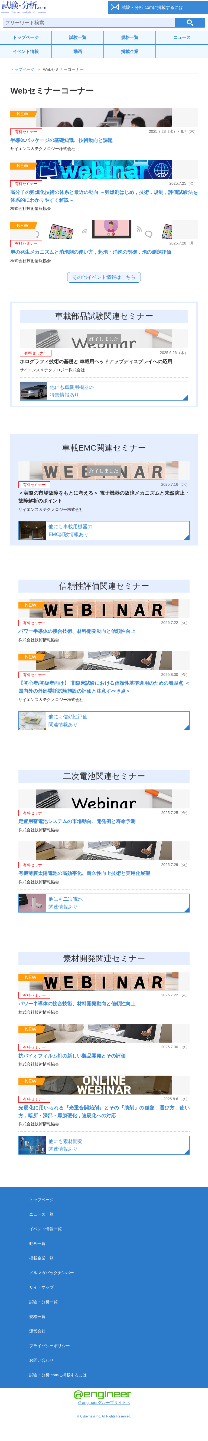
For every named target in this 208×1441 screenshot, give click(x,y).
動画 (77, 51)
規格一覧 (129, 37)
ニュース (182, 37)
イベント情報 (26, 51)
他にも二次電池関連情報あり (65, 903)
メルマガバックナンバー (51, 1272)
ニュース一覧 (41, 1214)
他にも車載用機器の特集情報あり (72, 391)
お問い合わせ (41, 1360)
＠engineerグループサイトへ (102, 1397)
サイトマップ (41, 1287)
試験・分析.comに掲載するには (58, 1375)
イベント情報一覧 (45, 1229)
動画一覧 (37, 1243)
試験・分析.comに (152, 7)
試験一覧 (77, 37)
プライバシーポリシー (49, 1345)
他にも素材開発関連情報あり (65, 1145)
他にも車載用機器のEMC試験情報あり (70, 530)
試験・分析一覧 (43, 1302)
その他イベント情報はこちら (104, 277)
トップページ (26, 37)
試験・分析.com (51, 7)
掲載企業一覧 (41, 1258)
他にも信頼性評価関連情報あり (67, 720)
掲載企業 (129, 51)
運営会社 (37, 1331)
